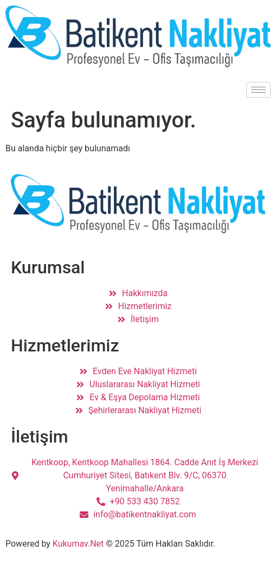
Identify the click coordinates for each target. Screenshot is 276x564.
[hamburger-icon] (258, 90)
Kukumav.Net (78, 544)
